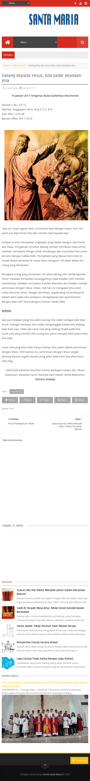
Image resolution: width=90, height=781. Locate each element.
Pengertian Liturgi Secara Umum (37, 642)
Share (27, 400)
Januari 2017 (19, 65)
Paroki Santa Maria (52, 774)
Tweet (10, 400)
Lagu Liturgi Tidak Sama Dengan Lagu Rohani (45, 658)
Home (7, 65)
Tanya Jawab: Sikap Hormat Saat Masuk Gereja (46, 626)
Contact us (79, 760)
